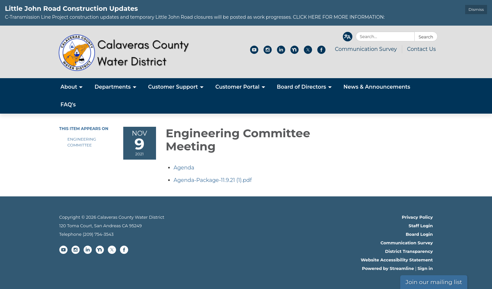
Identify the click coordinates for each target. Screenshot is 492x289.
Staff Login (421, 225)
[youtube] (254, 52)
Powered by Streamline (388, 268)
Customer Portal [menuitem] (237, 87)
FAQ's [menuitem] (68, 104)
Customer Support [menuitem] (173, 87)
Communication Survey (366, 49)
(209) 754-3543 (98, 234)
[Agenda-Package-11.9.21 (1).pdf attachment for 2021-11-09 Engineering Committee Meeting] (213, 180)
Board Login (419, 234)
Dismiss (476, 9)
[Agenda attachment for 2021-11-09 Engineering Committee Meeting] (184, 168)
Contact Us (421, 49)
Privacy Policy (417, 217)
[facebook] (321, 52)
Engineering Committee (82, 142)
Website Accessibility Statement (397, 259)
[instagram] (268, 52)
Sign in (425, 268)
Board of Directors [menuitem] (301, 87)
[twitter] (308, 52)
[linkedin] (281, 52)
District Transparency (409, 251)
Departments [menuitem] (112, 87)
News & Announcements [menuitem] (377, 87)
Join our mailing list (433, 281)
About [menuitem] (69, 87)
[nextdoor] (294, 52)
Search (426, 36)
